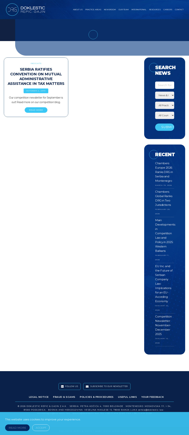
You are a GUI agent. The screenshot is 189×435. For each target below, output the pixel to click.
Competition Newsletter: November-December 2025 (163, 325)
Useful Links (127, 396)
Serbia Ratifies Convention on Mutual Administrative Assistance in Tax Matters (36, 76)
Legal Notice (39, 396)
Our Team (124, 9)
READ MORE (36, 110)
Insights (36, 63)
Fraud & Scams (64, 396)
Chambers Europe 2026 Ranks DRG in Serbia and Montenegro (164, 171)
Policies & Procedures (97, 396)
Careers (167, 9)
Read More (17, 427)
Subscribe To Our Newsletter (107, 386)
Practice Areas (93, 9)
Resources (155, 9)
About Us (78, 9)
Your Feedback (152, 396)
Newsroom (110, 9)
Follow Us (69, 386)
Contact (179, 9)
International (138, 9)
